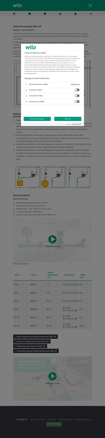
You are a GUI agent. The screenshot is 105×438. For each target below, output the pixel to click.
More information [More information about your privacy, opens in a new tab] (30, 73)
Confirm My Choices (37, 119)
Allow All (68, 119)
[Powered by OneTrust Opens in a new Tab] (74, 124)
